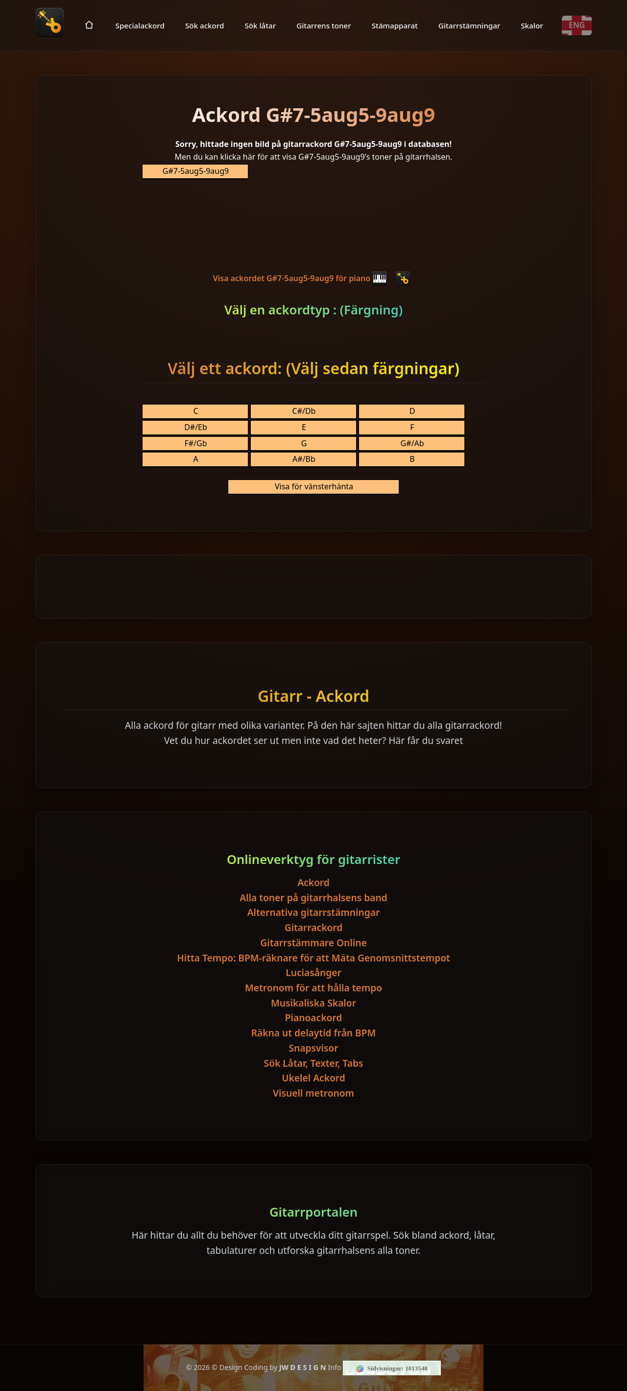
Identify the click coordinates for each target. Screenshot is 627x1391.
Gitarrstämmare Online (313, 942)
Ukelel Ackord (313, 1077)
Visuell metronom (313, 1093)
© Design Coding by (269, 1367)
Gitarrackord (314, 927)
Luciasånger (313, 972)
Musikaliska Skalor (313, 1002)
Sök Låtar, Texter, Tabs (313, 1063)
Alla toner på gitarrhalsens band (313, 897)
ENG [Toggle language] (577, 25)
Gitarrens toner (323, 25)
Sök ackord (204, 25)
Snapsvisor (313, 1048)
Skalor (532, 25)
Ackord (313, 882)
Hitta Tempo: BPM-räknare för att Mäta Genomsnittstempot (313, 957)
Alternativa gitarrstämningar (313, 912)
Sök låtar (260, 25)
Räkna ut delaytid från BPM (313, 1032)
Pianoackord (313, 1017)
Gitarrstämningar (469, 25)
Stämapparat (395, 25)
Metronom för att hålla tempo (313, 987)
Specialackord (140, 25)
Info (334, 1367)
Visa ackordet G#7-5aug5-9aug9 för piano (300, 278)
